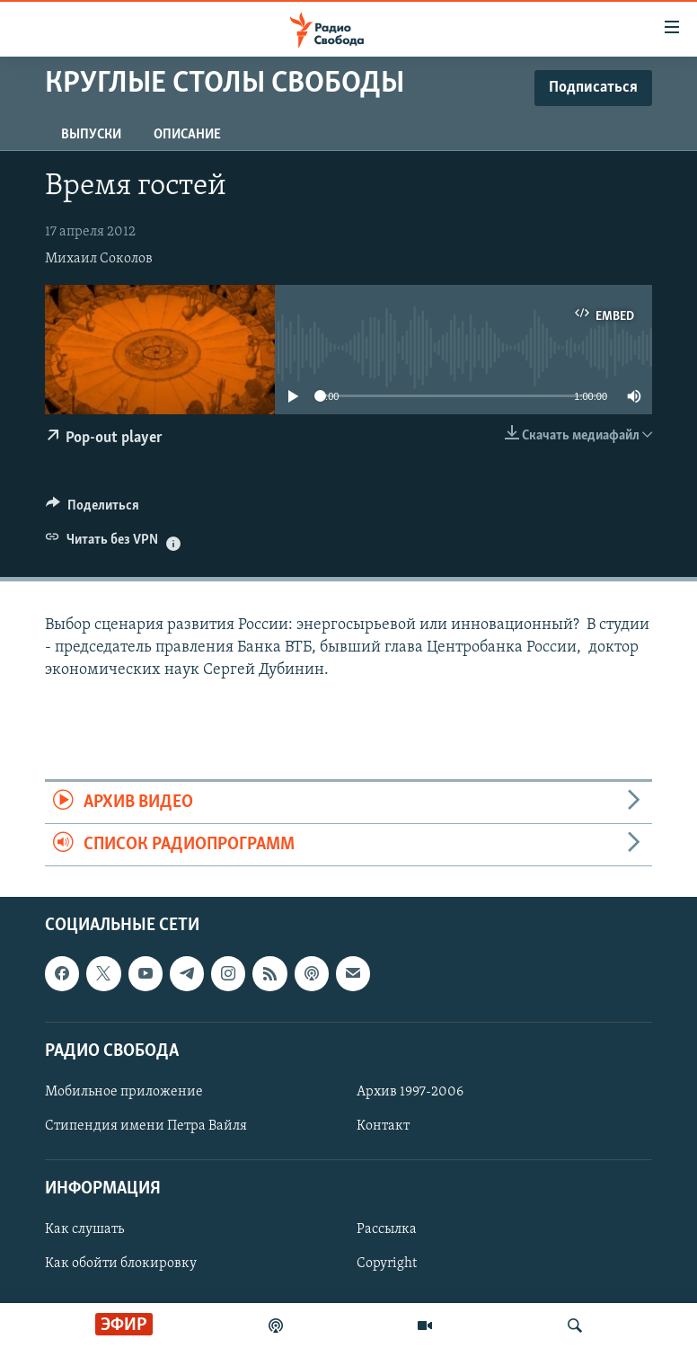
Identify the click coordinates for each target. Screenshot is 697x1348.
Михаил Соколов (99, 259)
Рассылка (387, 1230)
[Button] (92, 509)
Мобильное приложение (124, 1092)
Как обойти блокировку (121, 1264)
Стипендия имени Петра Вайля (146, 1126)
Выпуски (91, 135)
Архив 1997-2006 (410, 1092)
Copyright (387, 1264)
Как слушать (84, 1230)
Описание (187, 135)
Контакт (383, 1126)
